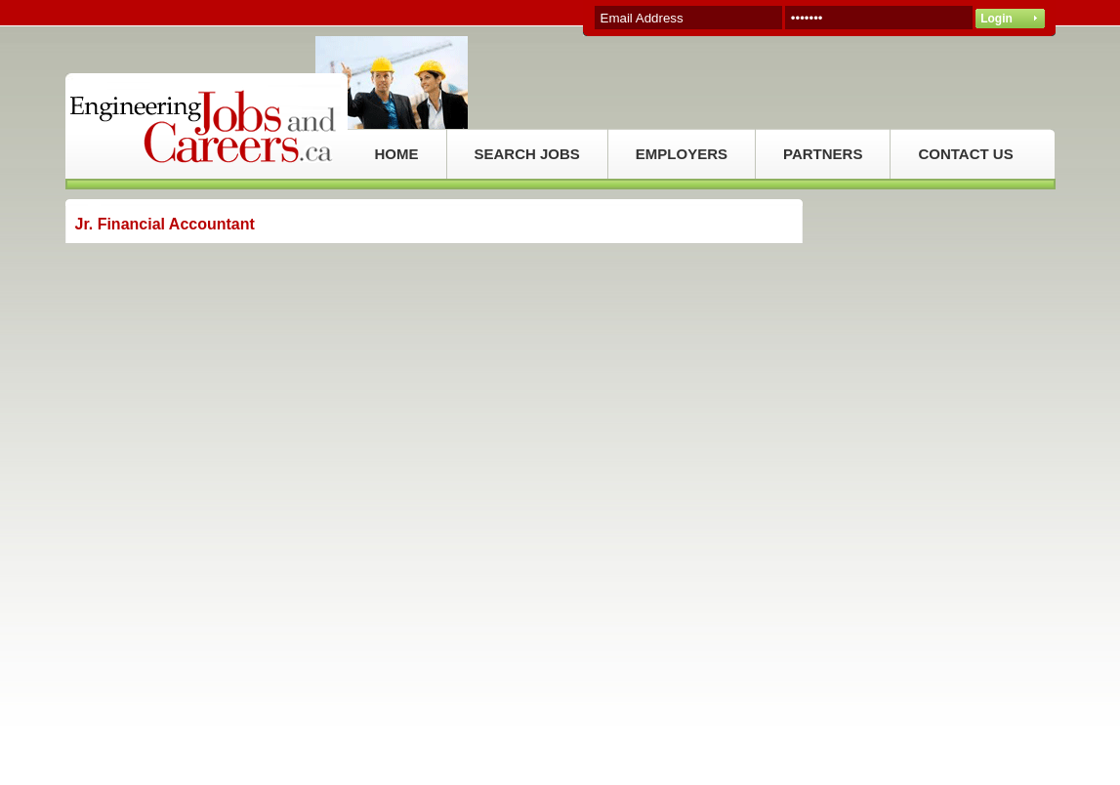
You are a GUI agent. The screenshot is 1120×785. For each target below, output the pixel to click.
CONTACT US (965, 153)
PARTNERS (822, 153)
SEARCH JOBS (527, 153)
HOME (397, 153)
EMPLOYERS (681, 153)
